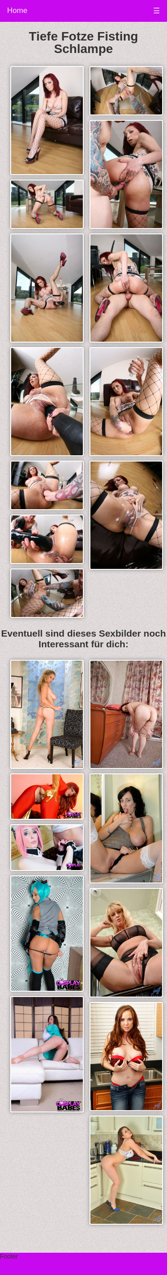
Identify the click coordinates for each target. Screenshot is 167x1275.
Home (17, 10)
